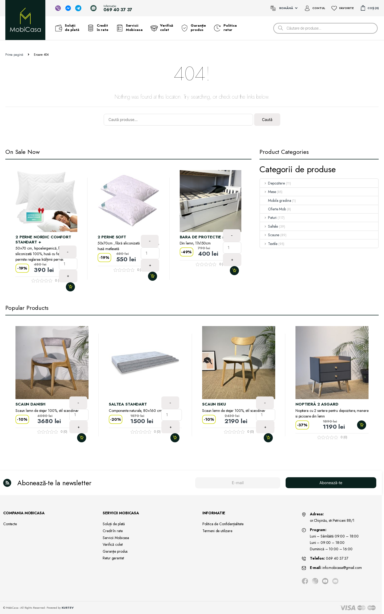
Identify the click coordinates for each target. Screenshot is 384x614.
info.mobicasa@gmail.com (342, 567)
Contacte (10, 524)
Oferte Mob (273, 209)
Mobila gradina (275, 200)
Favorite (346, 8)
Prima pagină (14, 54)
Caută (267, 119)
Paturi (268, 217)
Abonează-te (330, 482)
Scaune (269, 235)
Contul (318, 8)
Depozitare (272, 183)
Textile (268, 243)
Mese (268, 191)
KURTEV (68, 607)
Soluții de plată (67, 27)
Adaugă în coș (72, 286)
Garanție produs (193, 27)
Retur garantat (113, 558)
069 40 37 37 (337, 558)
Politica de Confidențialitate (222, 524)
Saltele (269, 226)
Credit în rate (97, 27)
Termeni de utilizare (217, 530)
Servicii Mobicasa (129, 27)
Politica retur (225, 27)
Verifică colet (161, 27)
